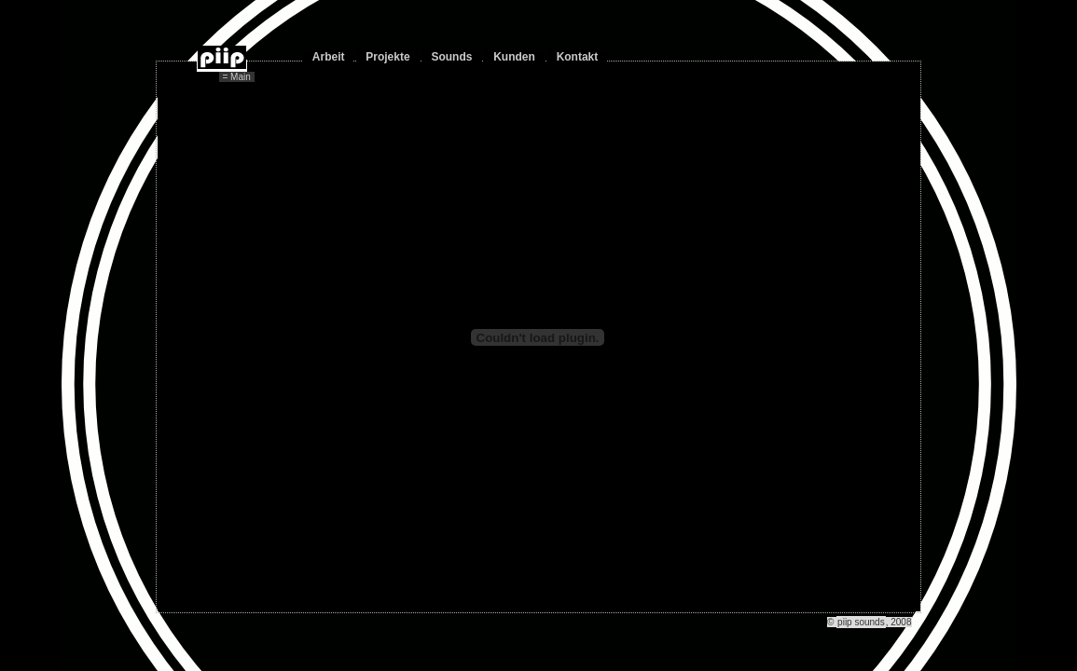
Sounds (451, 56)
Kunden (514, 56)
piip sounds (861, 622)
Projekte (387, 56)
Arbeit (328, 56)
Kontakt (578, 56)
